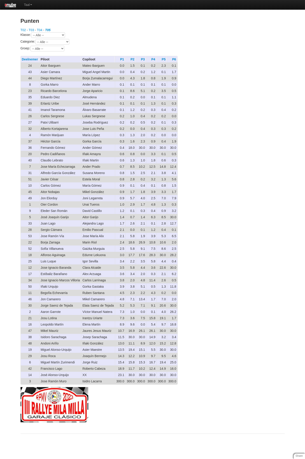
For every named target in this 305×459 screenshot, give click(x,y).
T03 (31, 30)
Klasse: (43, 35)
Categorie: (45, 42)
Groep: (43, 48)
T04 (39, 30)
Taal (28, 5)
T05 (48, 30)
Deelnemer (30, 59)
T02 (23, 30)
